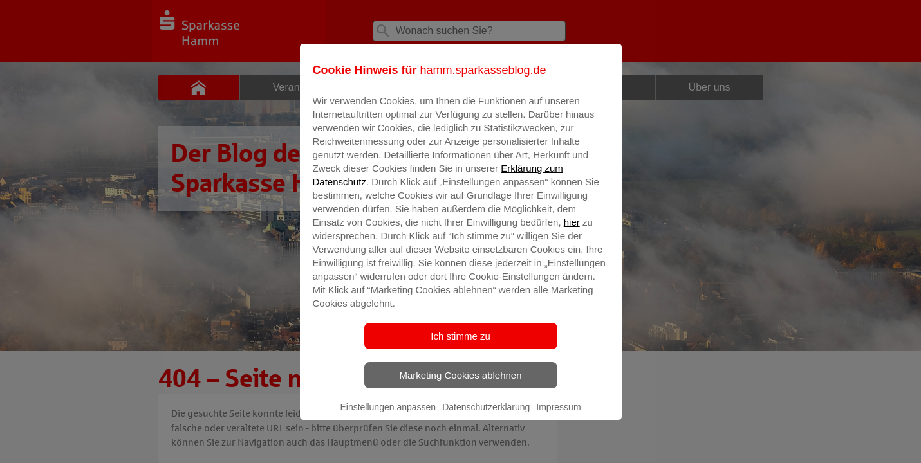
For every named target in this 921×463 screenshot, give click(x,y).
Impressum (558, 416)
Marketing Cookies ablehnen (460, 384)
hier (572, 231)
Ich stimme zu (460, 345)
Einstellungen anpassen (388, 416)
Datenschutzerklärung (486, 416)
